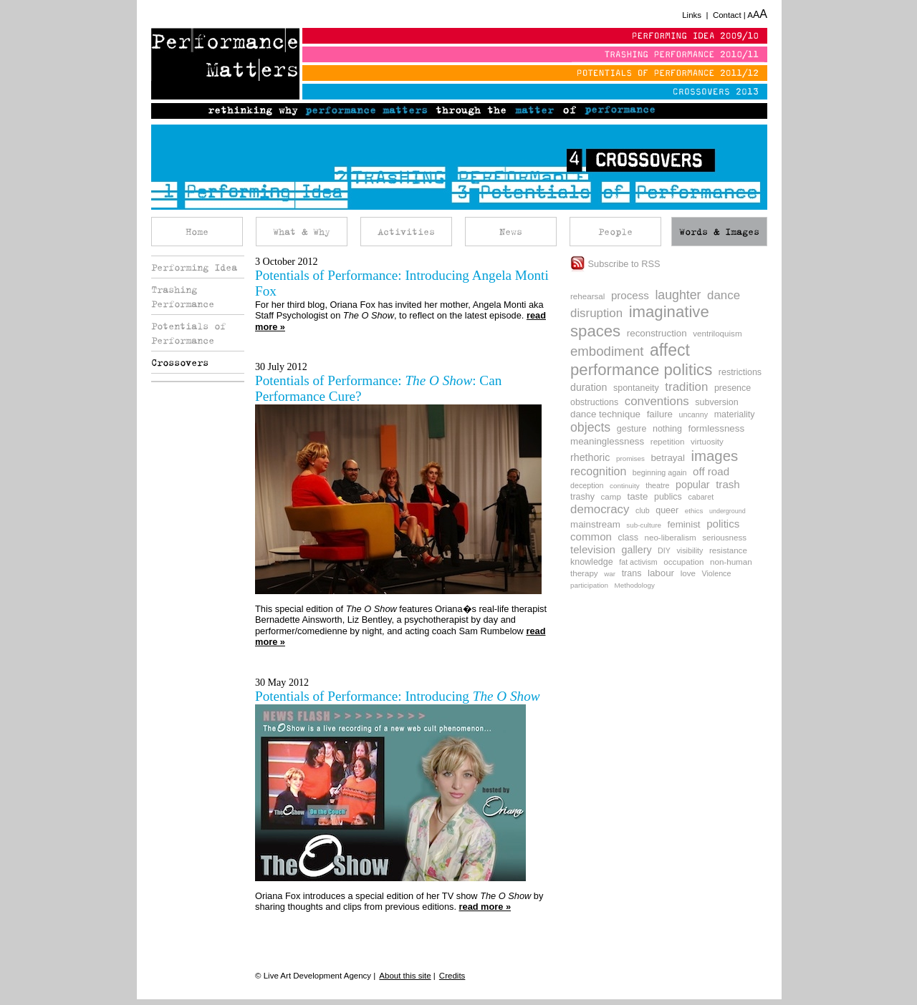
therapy (584, 573)
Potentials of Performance (188, 333)
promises (630, 458)
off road (711, 471)
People (615, 231)
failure (660, 414)
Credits (452, 975)
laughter (678, 295)
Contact (727, 15)
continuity (625, 486)
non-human (731, 561)
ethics (694, 511)
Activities (406, 231)
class (628, 538)
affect (670, 350)
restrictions (740, 372)
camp (611, 496)
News (510, 231)
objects (590, 427)
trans (632, 573)
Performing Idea (194, 267)
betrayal (667, 457)
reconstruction (657, 333)
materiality (734, 414)
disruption (596, 313)
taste (637, 496)
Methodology (635, 585)
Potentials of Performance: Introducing (397, 696)
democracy (599, 509)
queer (667, 510)
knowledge (591, 562)
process (630, 295)
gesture (632, 429)
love (688, 573)
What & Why (301, 231)
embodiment (607, 351)
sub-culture (643, 525)
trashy (582, 497)
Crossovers (179, 362)
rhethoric (590, 457)
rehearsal (587, 296)
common (591, 536)
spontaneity (636, 388)
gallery (637, 549)
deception (587, 485)
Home (197, 231)
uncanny (694, 414)
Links (691, 15)
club (642, 510)
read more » (485, 906)
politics (722, 524)
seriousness (724, 537)
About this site (405, 975)
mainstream (595, 524)
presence (732, 388)
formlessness (716, 428)
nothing (667, 429)
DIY (664, 550)
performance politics (641, 370)
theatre (657, 485)
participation (589, 585)
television (592, 549)
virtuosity (707, 441)
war (609, 574)
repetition (667, 441)
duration (588, 387)
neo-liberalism (670, 537)
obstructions (594, 402)
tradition (686, 387)
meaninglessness (607, 441)
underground (727, 511)
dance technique (605, 414)
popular (693, 484)
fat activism (638, 562)
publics (668, 497)
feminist (684, 524)
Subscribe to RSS (615, 263)
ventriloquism (717, 333)
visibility (690, 550)
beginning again (660, 472)
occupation (683, 561)
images (714, 456)
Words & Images (719, 231)
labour (661, 573)
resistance (728, 550)
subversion (716, 402)
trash (728, 484)
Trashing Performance (182, 296)
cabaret (701, 496)
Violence (716, 573)
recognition (598, 471)
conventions (657, 401)
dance (723, 295)
